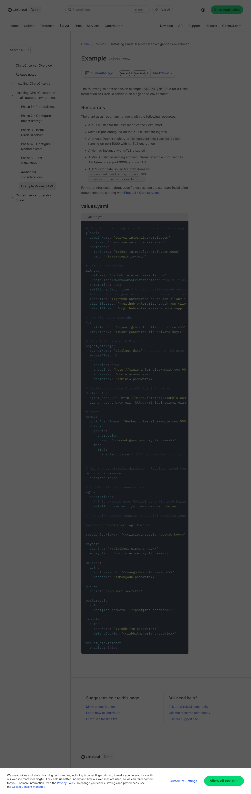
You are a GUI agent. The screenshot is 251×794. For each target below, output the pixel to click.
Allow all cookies (224, 781)
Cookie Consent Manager (28, 786)
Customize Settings (183, 781)
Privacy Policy (66, 783)
